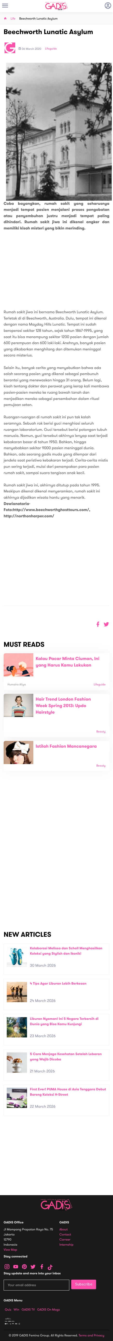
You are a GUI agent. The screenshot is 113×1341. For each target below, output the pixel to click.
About (63, 1229)
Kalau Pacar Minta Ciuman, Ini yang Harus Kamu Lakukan (67, 662)
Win (16, 1309)
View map (10, 1249)
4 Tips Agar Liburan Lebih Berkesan (58, 983)
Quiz (8, 1309)
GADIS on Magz (48, 1309)
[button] (106, 624)
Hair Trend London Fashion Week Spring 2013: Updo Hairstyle (63, 705)
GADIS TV (28, 1309)
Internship (66, 1244)
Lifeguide (51, 49)
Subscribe (83, 1284)
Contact (65, 1234)
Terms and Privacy (91, 1335)
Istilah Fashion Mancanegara (66, 746)
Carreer (65, 1239)
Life (13, 18)
